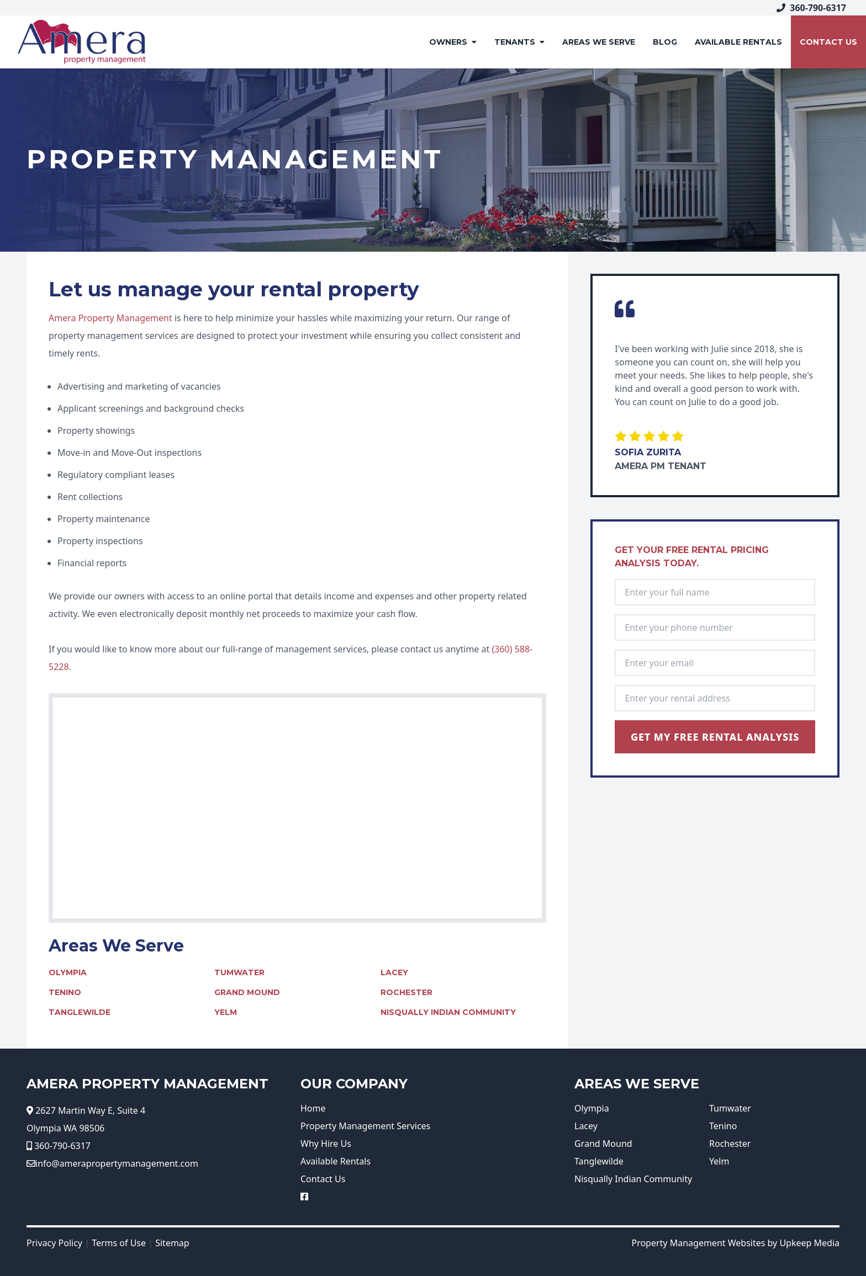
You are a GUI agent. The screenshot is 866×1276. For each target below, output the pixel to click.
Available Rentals (335, 1161)
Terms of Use (119, 1243)
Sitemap (172, 1243)
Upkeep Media (809, 1243)
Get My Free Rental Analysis (715, 736)
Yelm (225, 1012)
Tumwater (239, 972)
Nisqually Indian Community (448, 1012)
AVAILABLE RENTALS (738, 42)
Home (313, 1108)
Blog (665, 42)
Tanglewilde (79, 1012)
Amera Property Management (110, 318)
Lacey (394, 972)
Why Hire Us (325, 1143)
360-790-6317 (811, 8)
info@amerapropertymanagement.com (116, 1163)
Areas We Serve (598, 42)
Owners (453, 42)
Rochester (406, 992)
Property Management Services (365, 1126)
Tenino (65, 992)
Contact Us (828, 42)
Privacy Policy (54, 1243)
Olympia (68, 972)
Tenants (519, 42)
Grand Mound (247, 992)
